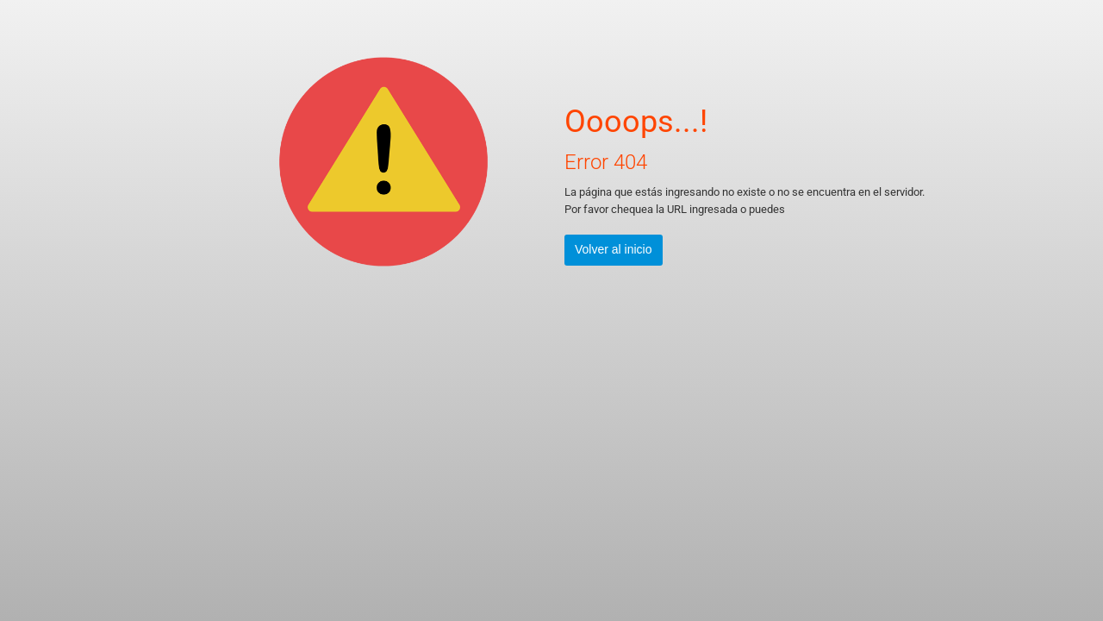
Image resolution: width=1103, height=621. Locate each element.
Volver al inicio (613, 249)
